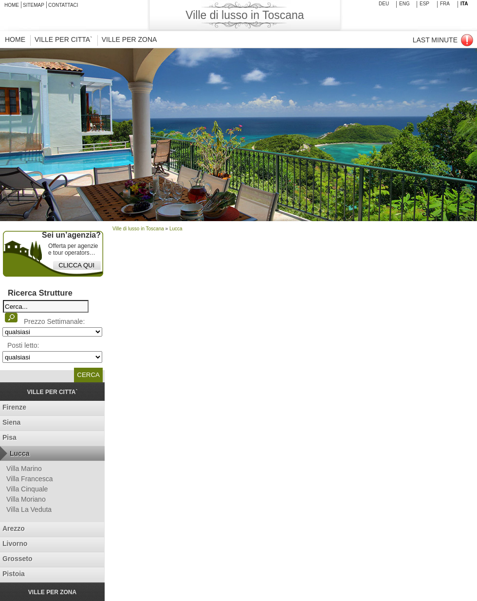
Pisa (9, 437)
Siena (11, 422)
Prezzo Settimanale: (54, 321)
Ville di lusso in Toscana (138, 228)
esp (424, 3)
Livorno (14, 543)
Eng (404, 3)
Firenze (14, 407)
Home (11, 5)
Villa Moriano (26, 499)
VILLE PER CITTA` (63, 39)
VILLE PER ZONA (129, 39)
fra (445, 3)
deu (384, 3)
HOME (15, 39)
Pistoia (13, 574)
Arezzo (13, 528)
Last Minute (435, 40)
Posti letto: (23, 345)
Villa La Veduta (29, 509)
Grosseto (17, 559)
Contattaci (63, 5)
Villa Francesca (29, 479)
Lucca (19, 453)
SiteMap (33, 5)
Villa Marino (24, 468)
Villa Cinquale (27, 489)
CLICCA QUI (76, 265)
